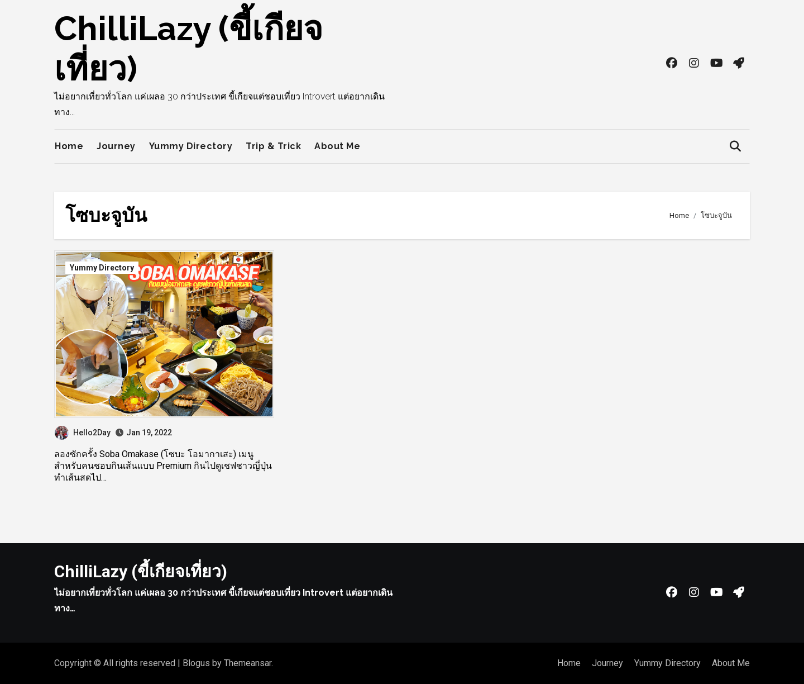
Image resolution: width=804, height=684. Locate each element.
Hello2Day (83, 432)
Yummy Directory (191, 146)
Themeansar (247, 663)
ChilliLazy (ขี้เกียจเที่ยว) (140, 571)
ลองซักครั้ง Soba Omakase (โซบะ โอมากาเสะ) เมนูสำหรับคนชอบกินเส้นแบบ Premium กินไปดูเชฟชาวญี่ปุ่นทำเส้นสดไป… (163, 466)
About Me (337, 146)
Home (69, 146)
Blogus (196, 663)
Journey (116, 146)
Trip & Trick (273, 146)
